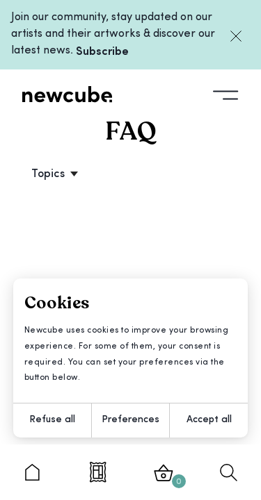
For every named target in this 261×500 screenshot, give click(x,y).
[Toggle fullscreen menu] (226, 94)
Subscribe (102, 52)
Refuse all (52, 420)
